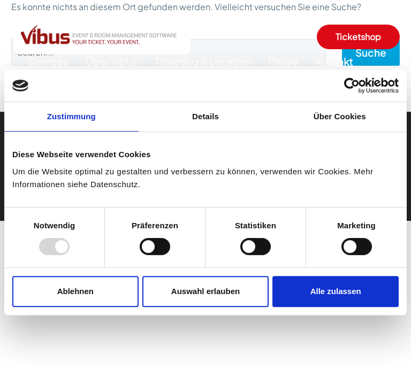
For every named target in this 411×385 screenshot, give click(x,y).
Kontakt (334, 61)
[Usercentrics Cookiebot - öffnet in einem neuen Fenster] (352, 86)
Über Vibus (112, 61)
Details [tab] (205, 116)
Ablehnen (75, 291)
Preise (283, 61)
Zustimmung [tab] (71, 116)
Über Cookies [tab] (340, 116)
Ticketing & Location (203, 61)
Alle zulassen (335, 291)
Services (47, 61)
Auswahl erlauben (205, 291)
